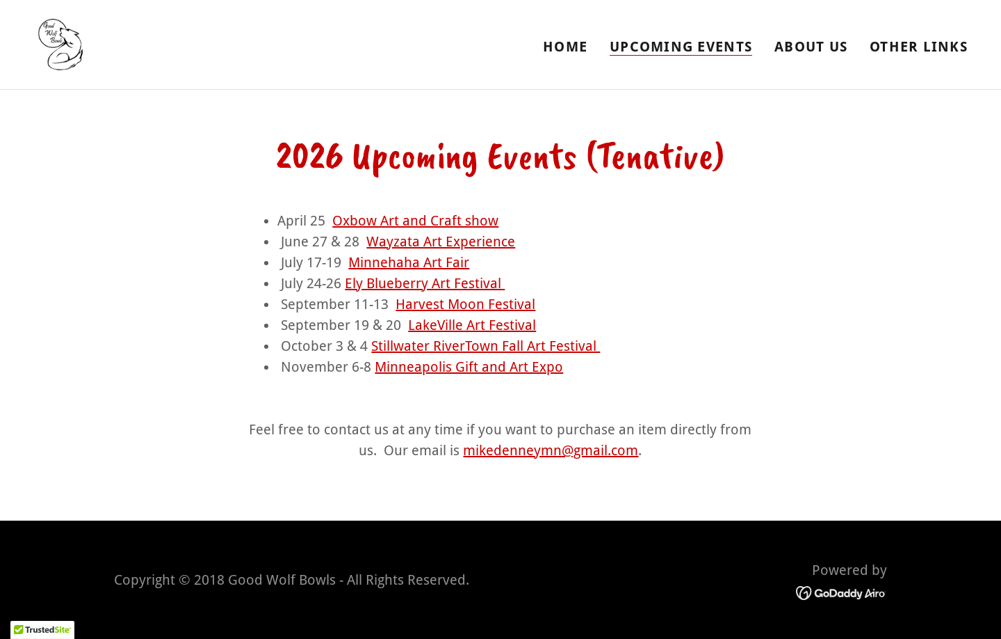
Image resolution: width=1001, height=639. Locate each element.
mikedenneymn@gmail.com (550, 450)
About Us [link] (810, 46)
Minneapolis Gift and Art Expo (469, 366)
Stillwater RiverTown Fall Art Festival (485, 346)
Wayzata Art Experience (440, 241)
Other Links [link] (919, 46)
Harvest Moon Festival (465, 304)
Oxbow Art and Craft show (415, 220)
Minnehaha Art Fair (408, 262)
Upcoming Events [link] (681, 46)
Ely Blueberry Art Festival (425, 283)
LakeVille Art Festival (472, 325)
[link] (60, 43)
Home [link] (565, 46)
